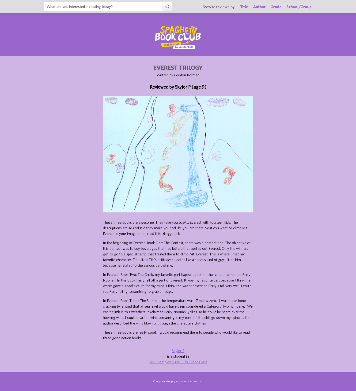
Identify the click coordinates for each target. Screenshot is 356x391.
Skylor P (178, 350)
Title (244, 6)
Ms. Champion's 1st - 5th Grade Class (178, 362)
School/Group (299, 6)
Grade (276, 6)
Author (259, 6)
